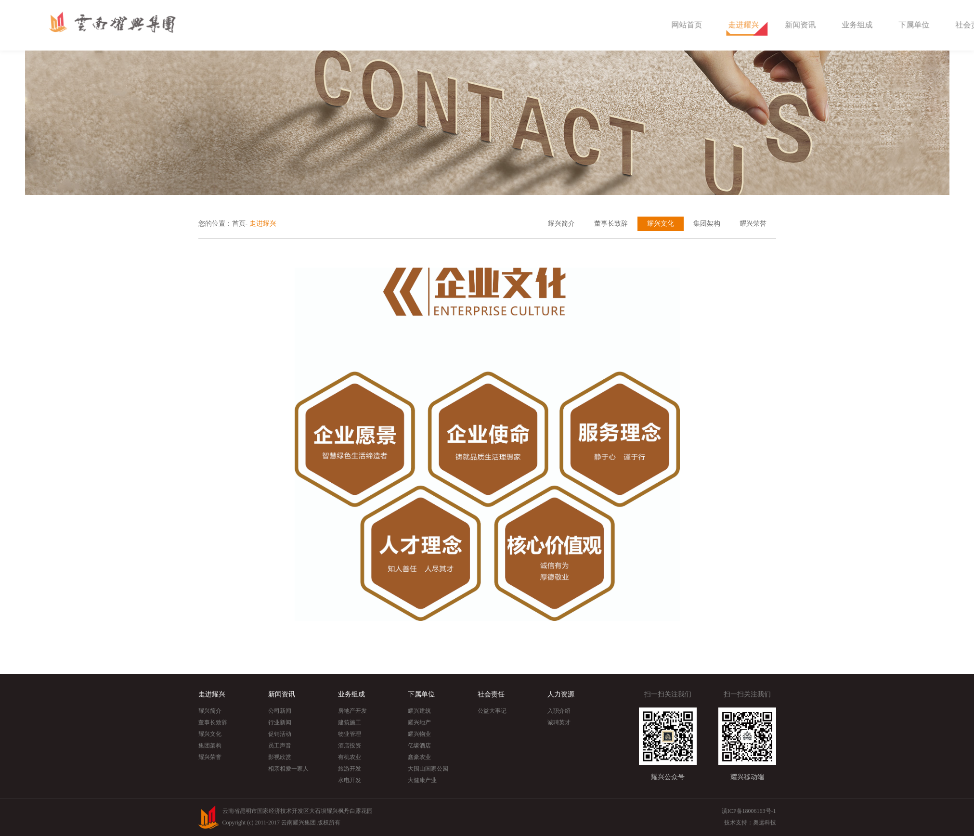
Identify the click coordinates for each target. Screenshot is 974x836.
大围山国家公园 (428, 768)
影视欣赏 (279, 757)
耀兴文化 (660, 223)
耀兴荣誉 (753, 223)
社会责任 (491, 694)
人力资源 (560, 694)
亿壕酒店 (419, 745)
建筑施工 (349, 722)
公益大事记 (492, 710)
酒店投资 (349, 745)
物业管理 (349, 734)
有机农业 (349, 757)
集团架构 (706, 223)
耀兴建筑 (419, 710)
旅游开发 (349, 768)
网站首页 (747, 25)
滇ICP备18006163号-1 (749, 811)
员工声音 (279, 745)
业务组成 (918, 25)
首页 (239, 223)
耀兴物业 (419, 734)
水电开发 (349, 780)
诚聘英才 (559, 722)
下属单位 (421, 694)
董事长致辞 (611, 223)
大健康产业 (422, 780)
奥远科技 (764, 822)
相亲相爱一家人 (288, 768)
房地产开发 (352, 710)
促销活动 (279, 734)
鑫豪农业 (419, 757)
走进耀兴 (804, 25)
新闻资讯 (861, 25)
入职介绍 (559, 710)
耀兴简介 (561, 223)
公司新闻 (279, 710)
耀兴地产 (419, 722)
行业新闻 (279, 722)
